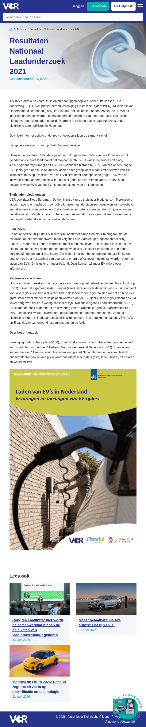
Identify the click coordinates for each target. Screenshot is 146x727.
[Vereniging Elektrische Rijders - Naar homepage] (11, 6)
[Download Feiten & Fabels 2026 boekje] (127, 708)
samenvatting (97, 135)
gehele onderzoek (47, 135)
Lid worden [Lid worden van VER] (98, 6)
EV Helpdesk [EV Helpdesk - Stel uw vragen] (123, 6)
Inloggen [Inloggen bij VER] (78, 6)
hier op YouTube (51, 145)
